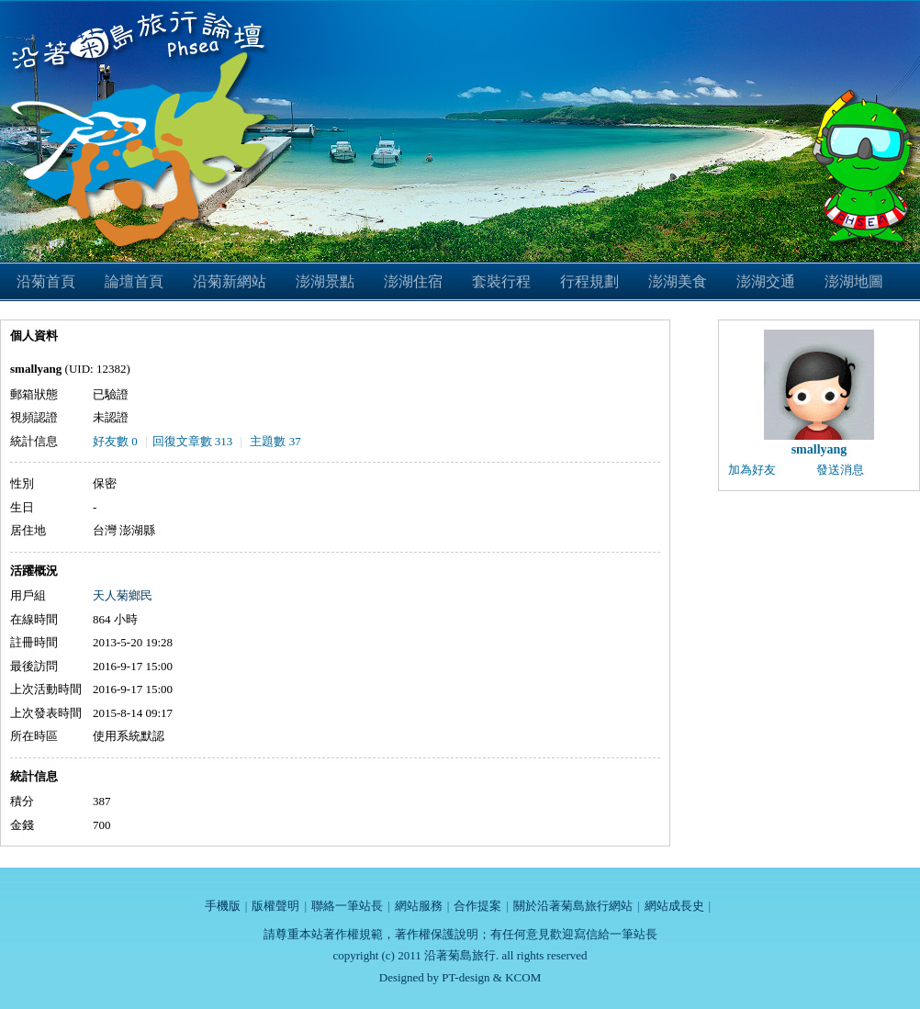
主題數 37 (275, 441)
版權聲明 (275, 906)
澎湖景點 (325, 281)
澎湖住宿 (413, 281)
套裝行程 (501, 281)
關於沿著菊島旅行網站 (573, 906)
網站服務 (419, 906)
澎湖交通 (765, 281)
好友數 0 (115, 441)
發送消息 (840, 469)
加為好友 (752, 469)
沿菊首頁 (46, 281)
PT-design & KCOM (491, 977)
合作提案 (477, 906)
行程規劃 (589, 281)
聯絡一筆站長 (347, 906)
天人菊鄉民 (122, 595)
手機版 (223, 906)
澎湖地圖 (854, 281)
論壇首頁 (134, 281)
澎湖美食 (677, 281)
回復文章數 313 (192, 441)
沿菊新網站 (229, 281)
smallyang (819, 449)
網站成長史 (674, 906)
